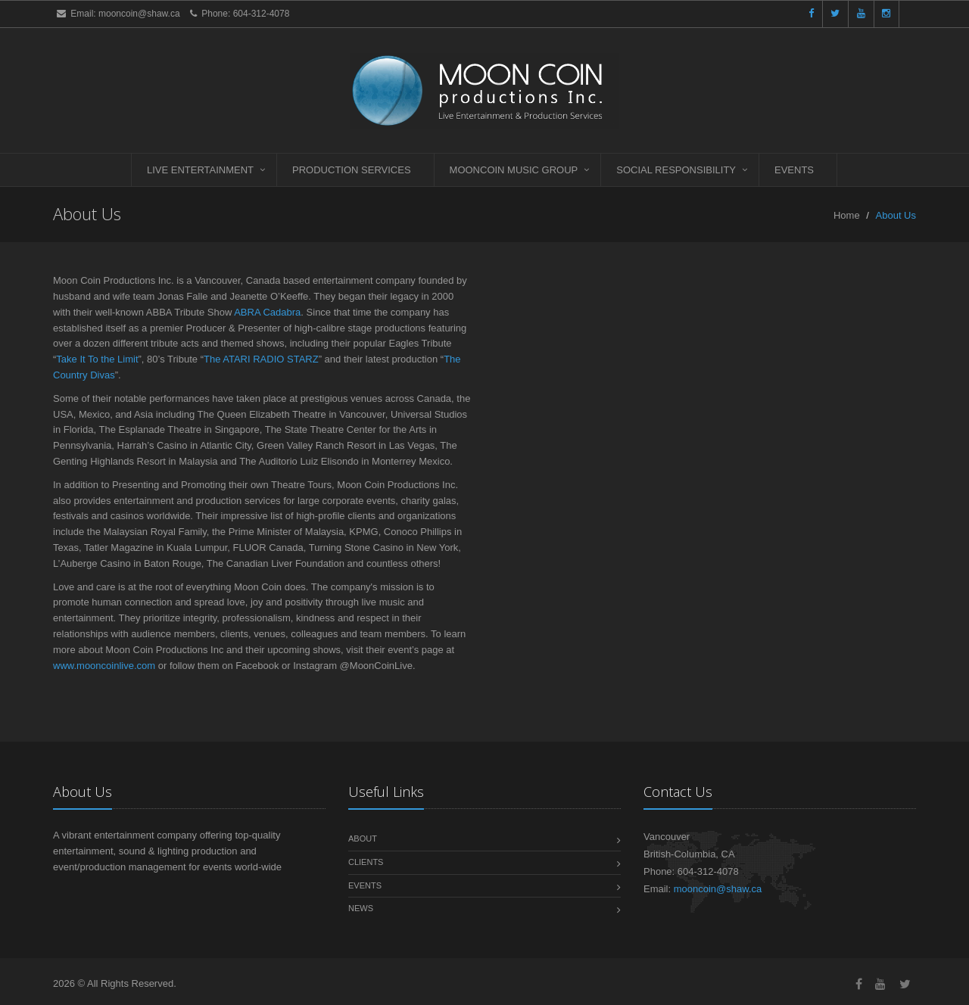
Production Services (351, 170)
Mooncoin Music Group (514, 170)
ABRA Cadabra (267, 312)
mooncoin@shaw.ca (139, 13)
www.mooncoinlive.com (104, 665)
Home (846, 215)
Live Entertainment (200, 170)
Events (794, 170)
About (362, 838)
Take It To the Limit (97, 359)
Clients (365, 862)
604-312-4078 (261, 13)
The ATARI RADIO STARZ (261, 359)
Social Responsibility (676, 170)
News (360, 908)
